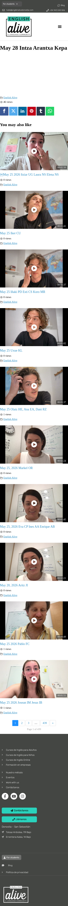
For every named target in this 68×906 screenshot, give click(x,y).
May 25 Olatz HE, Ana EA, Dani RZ (23, 409)
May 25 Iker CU (10, 233)
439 (45, 722)
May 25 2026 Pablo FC (15, 644)
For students (10, 3)
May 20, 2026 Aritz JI (14, 585)
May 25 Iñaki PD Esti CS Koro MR (22, 292)
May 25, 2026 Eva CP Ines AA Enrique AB (27, 526)
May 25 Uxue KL (11, 350)
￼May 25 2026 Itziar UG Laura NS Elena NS (29, 174)
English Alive (10, 97)
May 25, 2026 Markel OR (16, 468)
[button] (60, 26)
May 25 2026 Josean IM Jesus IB (21, 702)
